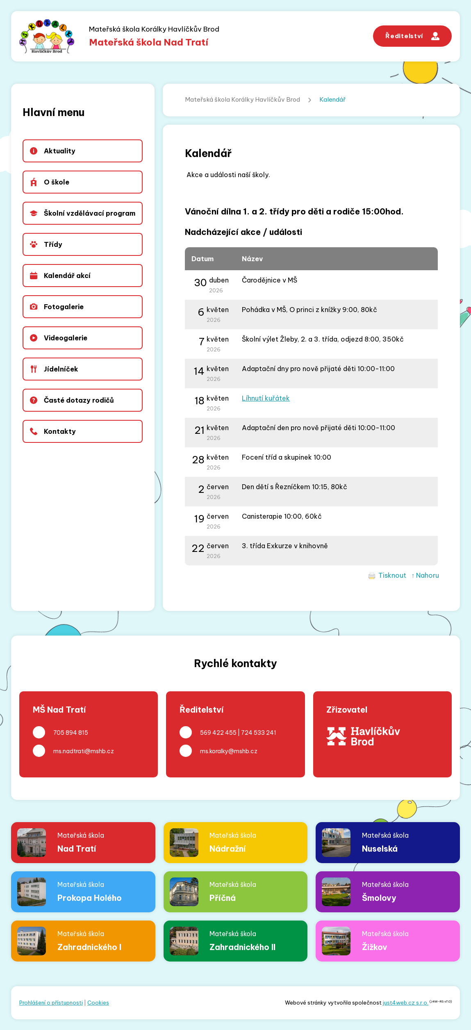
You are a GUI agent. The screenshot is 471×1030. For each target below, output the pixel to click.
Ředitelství (412, 36)
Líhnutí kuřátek (266, 398)
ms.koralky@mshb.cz (228, 751)
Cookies (98, 1002)
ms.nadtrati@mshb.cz (83, 751)
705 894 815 (70, 732)
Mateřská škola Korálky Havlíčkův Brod (242, 99)
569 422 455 (218, 732)
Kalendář (332, 99)
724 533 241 (258, 732)
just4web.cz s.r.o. (405, 1002)
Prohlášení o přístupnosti (51, 1002)
